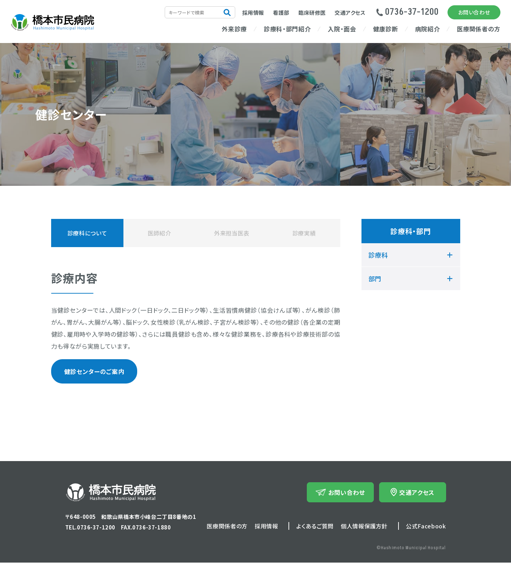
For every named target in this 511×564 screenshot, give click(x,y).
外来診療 (234, 28)
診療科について (87, 232)
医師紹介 (159, 232)
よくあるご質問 (314, 527)
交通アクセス (350, 12)
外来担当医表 (231, 232)
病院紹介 (427, 28)
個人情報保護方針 (364, 527)
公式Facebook (426, 527)
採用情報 (253, 12)
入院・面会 (342, 28)
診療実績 (304, 232)
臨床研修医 (312, 12)
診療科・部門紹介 (287, 28)
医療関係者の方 (478, 28)
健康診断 (385, 28)
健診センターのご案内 (90, 372)
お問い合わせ (474, 12)
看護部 (281, 12)
